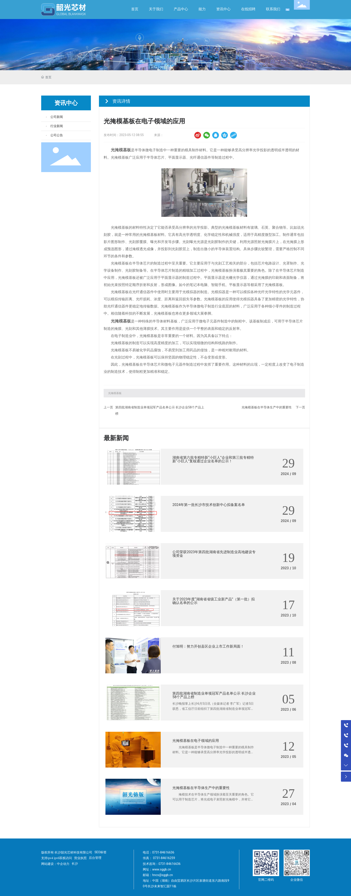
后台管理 (95, 858)
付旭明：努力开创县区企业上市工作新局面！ (208, 646)
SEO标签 (100, 852)
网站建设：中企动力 (55, 864)
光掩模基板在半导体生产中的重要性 (267, 407)
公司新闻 (56, 117)
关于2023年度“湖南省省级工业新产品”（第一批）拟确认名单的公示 (213, 601)
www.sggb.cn (161, 869)
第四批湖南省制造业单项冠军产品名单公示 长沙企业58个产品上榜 (214, 695)
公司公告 (56, 135)
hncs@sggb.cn (162, 875)
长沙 (75, 863)
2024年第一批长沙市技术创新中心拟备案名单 (208, 505)
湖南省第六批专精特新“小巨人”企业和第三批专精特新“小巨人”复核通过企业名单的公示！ (213, 459)
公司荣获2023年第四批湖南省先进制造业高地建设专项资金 (214, 554)
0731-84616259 (164, 858)
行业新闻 (56, 126)
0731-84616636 (163, 852)
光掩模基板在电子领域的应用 (195, 740)
